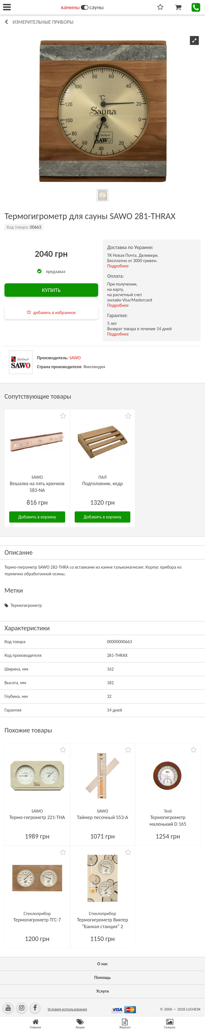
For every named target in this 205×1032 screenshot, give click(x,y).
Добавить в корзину (37, 516)
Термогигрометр (26, 605)
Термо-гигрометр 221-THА (37, 817)
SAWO (75, 357)
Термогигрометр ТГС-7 (37, 920)
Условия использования (67, 1009)
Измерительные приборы (43, 22)
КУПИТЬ (51, 290)
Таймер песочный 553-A (102, 817)
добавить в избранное (54, 312)
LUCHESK (193, 1009)
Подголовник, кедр (102, 483)
